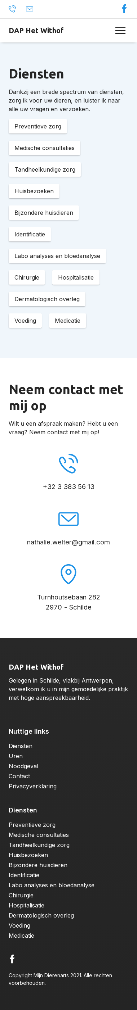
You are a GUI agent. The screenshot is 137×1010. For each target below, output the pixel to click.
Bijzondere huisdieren (38, 865)
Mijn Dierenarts (51, 975)
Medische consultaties (39, 834)
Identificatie (24, 875)
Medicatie (21, 935)
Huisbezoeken (28, 855)
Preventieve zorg (32, 824)
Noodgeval (23, 766)
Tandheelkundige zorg (39, 844)
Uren (16, 756)
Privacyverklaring (33, 786)
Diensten (20, 745)
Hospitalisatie (26, 905)
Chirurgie (21, 895)
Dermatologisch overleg (41, 915)
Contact (19, 776)
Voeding (19, 925)
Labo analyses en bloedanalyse (51, 885)
